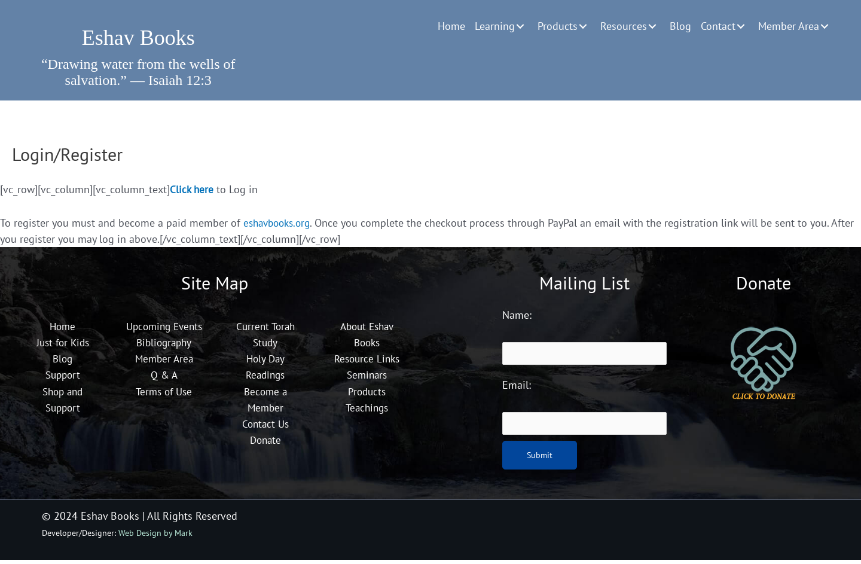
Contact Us (265, 427)
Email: (516, 389)
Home (63, 330)
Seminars (366, 378)
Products (367, 394)
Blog (63, 362)
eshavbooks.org (279, 226)
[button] (520, 26)
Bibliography (164, 362)
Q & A (164, 394)
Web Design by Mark (155, 536)
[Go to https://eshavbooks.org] (138, 33)
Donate (265, 443)
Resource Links (366, 362)
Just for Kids (62, 346)
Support (62, 378)
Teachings (367, 410)
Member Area (163, 378)
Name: (517, 318)
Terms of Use (164, 410)
